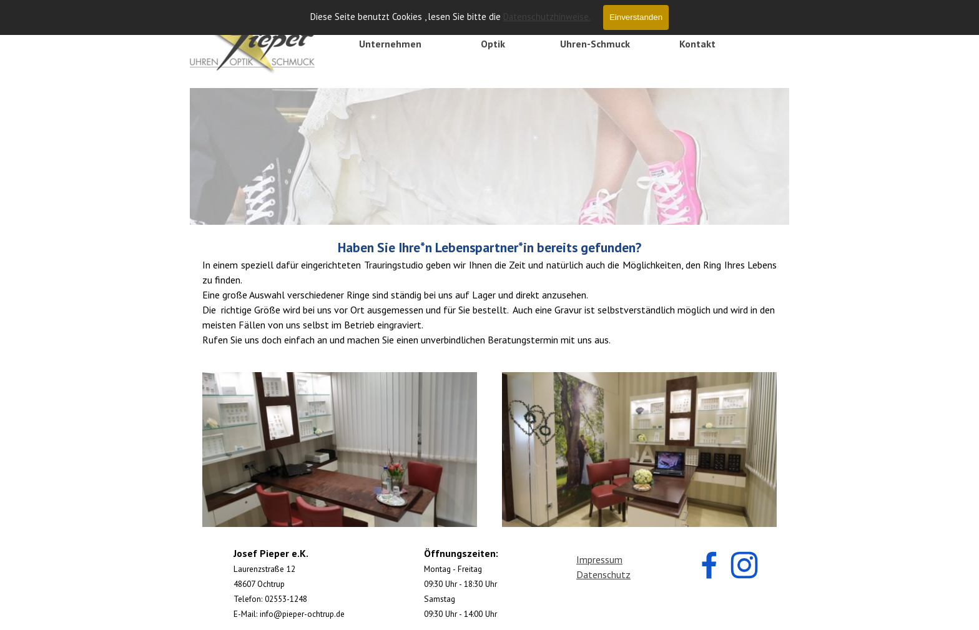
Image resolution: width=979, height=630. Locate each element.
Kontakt (697, 43)
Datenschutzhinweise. (547, 16)
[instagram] (744, 565)
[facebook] (709, 565)
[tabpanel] (489, 292)
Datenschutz (603, 574)
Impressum (599, 559)
